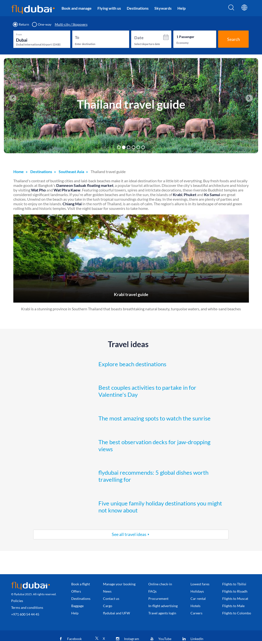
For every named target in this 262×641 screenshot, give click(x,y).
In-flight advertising (163, 606)
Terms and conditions (27, 607)
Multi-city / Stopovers (71, 24)
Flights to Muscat (235, 598)
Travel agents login (162, 613)
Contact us (111, 598)
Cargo (107, 606)
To (77, 37)
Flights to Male (233, 606)
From (19, 34)
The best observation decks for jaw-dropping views (154, 445)
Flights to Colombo (236, 613)
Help (181, 8)
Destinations (138, 8)
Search (233, 39)
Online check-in (160, 584)
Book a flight (80, 584)
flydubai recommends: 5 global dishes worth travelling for (153, 476)
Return (21, 24)
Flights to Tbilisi (234, 584)
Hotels (195, 606)
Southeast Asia (71, 171)
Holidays (197, 591)
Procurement (158, 598)
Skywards (163, 8)
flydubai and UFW (116, 613)
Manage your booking (119, 584)
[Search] (231, 9)
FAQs (152, 591)
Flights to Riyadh (234, 591)
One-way (41, 24)
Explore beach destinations (132, 363)
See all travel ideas (129, 534)
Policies (17, 601)
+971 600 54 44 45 (25, 614)
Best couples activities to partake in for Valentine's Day (147, 391)
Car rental (198, 598)
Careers (196, 613)
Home (18, 171)
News (107, 591)
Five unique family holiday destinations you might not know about (160, 507)
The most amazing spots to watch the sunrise (154, 418)
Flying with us (109, 8)
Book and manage (77, 8)
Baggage (77, 606)
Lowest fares (200, 584)
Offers (76, 591)
